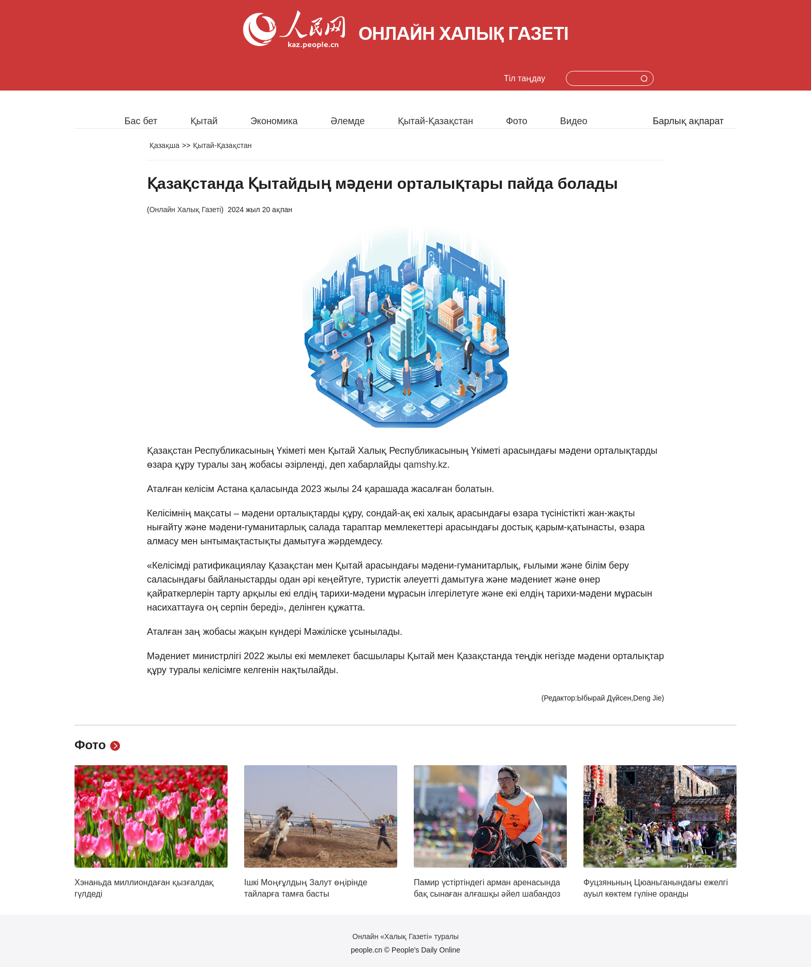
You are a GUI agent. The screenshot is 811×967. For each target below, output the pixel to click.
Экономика (274, 121)
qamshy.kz (425, 464)
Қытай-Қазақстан (435, 121)
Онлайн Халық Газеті (185, 209)
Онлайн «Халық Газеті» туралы (405, 936)
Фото (516, 121)
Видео (574, 121)
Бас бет (141, 121)
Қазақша (164, 145)
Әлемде (348, 121)
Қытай (204, 121)
